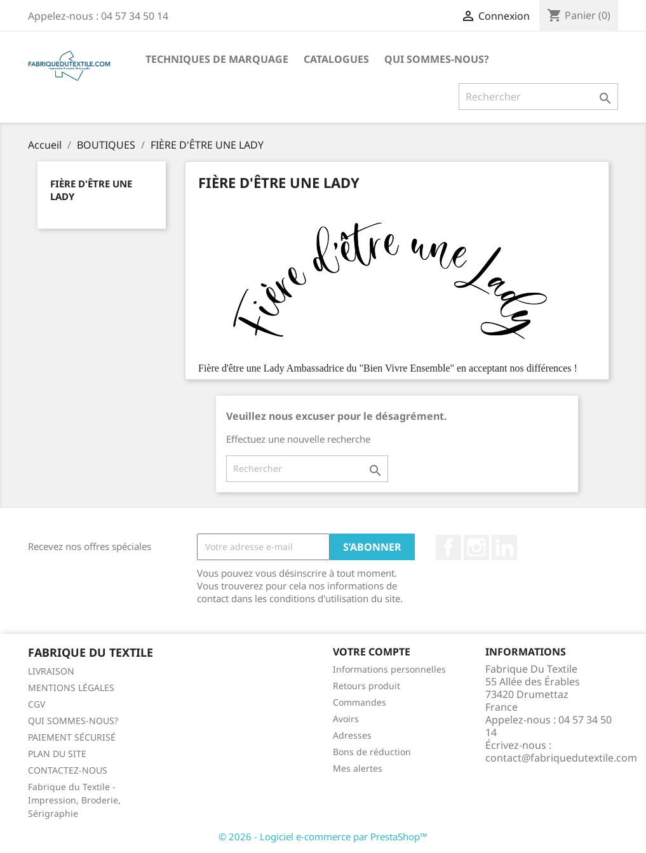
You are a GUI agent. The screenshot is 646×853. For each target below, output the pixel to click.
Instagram (476, 547)
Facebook (448, 547)
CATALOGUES (336, 59)
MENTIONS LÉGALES (71, 688)
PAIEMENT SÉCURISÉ (72, 737)
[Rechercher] (538, 96)
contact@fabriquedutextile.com (561, 758)
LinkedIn (504, 547)
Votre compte (371, 652)
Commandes (359, 702)
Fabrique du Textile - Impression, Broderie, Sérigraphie (74, 800)
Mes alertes (357, 768)
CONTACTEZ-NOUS (67, 770)
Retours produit (366, 686)
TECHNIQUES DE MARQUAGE (216, 59)
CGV (36, 704)
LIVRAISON (51, 671)
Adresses (352, 735)
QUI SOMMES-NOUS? (436, 59)
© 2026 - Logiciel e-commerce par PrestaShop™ (323, 836)
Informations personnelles (389, 669)
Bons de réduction (372, 752)
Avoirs (346, 719)
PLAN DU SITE (57, 754)
